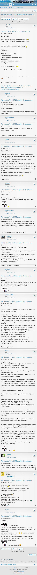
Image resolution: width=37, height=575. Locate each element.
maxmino (9, 236)
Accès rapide (2, 5)
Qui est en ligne (6, 559)
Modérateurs (10, 17)
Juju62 (7, 139)
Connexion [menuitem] (33, 5)
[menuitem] (25, 4)
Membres (14, 5)
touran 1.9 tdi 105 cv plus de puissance (17, 14)
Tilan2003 (7, 183)
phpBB (14, 567)
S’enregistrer (21, 7)
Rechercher (4, 7)
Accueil (6, 4)
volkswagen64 (9, 294)
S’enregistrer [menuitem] (36, 5)
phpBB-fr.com (21, 571)
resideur (9, 454)
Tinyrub (7, 350)
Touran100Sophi (9, 117)
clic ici (8, 505)
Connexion (12, 7)
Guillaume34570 (9, 210)
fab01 (7, 473)
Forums (11, 5)
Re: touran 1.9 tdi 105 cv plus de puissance (16, 100)
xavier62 (7, 269)
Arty (15, 569)
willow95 (7, 24)
